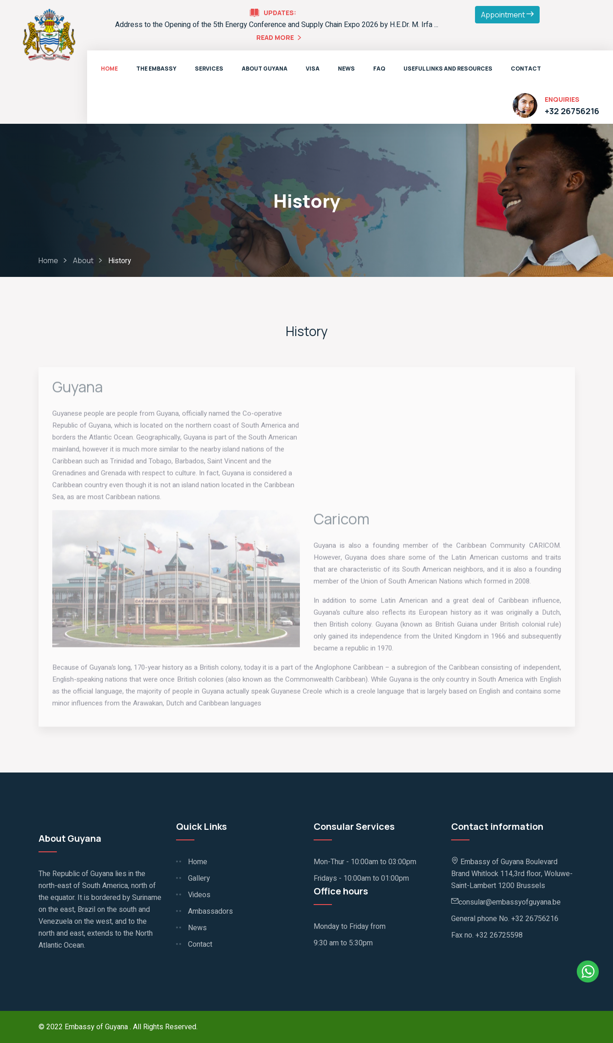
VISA (313, 68)
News (346, 68)
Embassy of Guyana (97, 1026)
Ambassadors (210, 911)
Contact (526, 68)
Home (109, 68)
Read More (280, 38)
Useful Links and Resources (447, 68)
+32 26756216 (572, 110)
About (83, 260)
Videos (199, 894)
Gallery (199, 878)
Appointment (507, 15)
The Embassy (156, 68)
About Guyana (264, 68)
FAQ (379, 68)
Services (209, 68)
